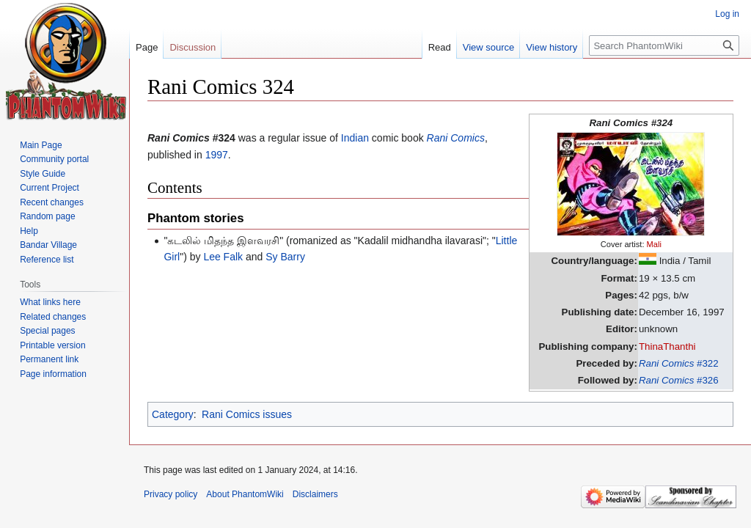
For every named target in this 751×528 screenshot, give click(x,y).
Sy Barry (285, 257)
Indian (355, 138)
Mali (654, 244)
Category (173, 414)
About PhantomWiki (244, 494)
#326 (679, 380)
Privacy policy (170, 494)
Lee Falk (223, 257)
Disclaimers (315, 494)
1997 (216, 155)
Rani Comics (456, 138)
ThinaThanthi (667, 346)
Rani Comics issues (247, 414)
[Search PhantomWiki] (664, 45)
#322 (679, 363)
